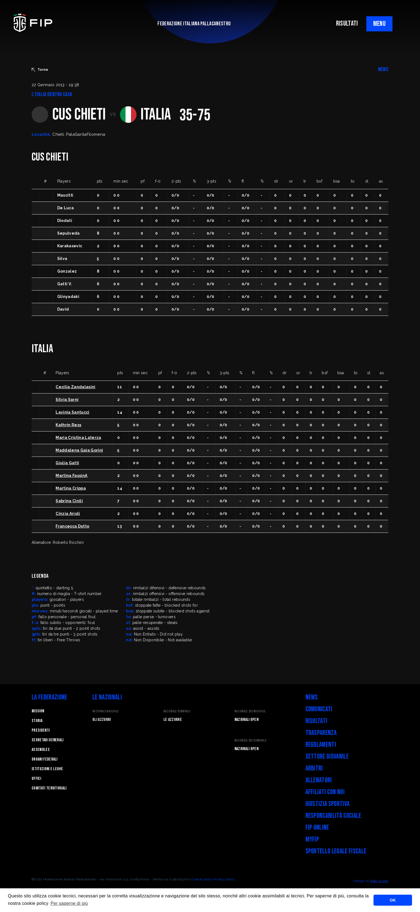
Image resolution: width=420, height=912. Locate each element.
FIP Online (317, 827)
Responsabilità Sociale (333, 815)
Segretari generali (48, 740)
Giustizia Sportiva (328, 804)
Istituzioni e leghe (47, 769)
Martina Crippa (71, 488)
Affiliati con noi (325, 792)
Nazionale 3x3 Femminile (250, 741)
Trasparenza (321, 733)
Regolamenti (321, 744)
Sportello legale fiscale (336, 851)
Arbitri (314, 768)
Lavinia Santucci (72, 412)
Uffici (36, 778)
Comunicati (319, 709)
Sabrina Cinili (69, 501)
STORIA (37, 720)
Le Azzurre (172, 719)
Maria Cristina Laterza (78, 437)
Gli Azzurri (101, 719)
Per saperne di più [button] (69, 903)
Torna (40, 70)
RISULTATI (347, 23)
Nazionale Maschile (105, 711)
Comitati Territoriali (49, 788)
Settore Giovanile (327, 756)
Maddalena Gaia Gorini (79, 450)
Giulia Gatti (67, 463)
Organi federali (45, 759)
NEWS (383, 69)
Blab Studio (379, 881)
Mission (38, 711)
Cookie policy (202, 879)
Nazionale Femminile (176, 711)
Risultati (317, 721)
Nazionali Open (246, 719)
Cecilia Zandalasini (75, 387)
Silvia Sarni (67, 399)
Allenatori (319, 780)
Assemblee (41, 749)
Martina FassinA (71, 475)
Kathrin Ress (68, 425)
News (312, 697)
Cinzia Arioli (68, 513)
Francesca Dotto (72, 526)
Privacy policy (224, 879)
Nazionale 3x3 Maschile (250, 711)
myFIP (312, 839)
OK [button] (393, 900)
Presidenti (41, 730)
